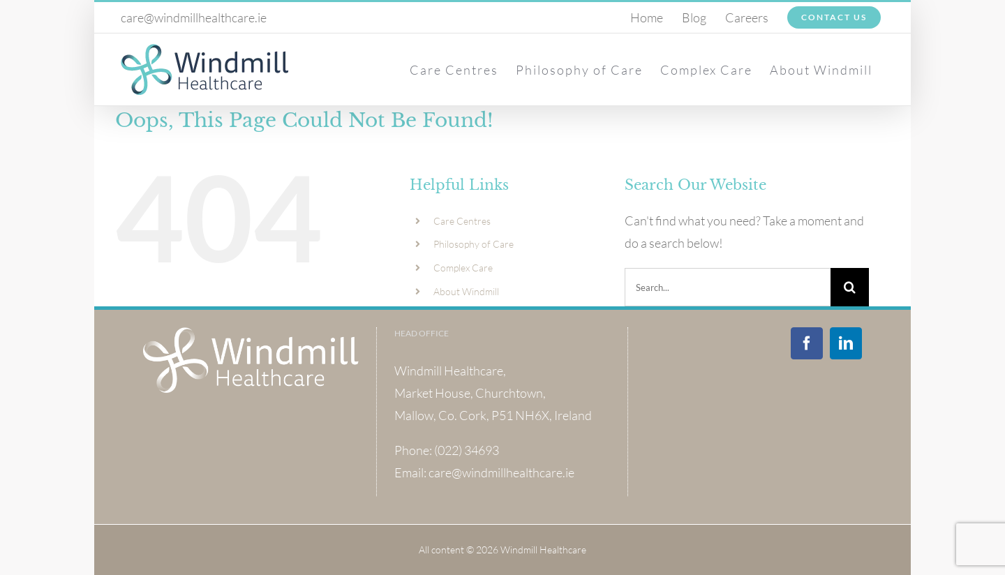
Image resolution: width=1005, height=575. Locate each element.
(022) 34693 (466, 450)
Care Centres (462, 221)
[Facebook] (807, 343)
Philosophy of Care (473, 244)
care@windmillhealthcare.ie (194, 17)
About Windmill (466, 291)
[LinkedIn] (846, 343)
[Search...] (728, 287)
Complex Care (463, 268)
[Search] (850, 287)
